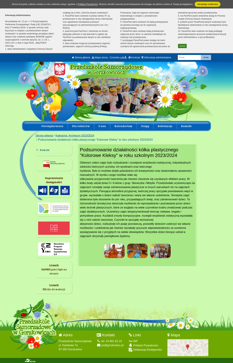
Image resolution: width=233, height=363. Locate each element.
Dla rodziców (81, 126)
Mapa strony (100, 57)
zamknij (182, 46)
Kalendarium (123, 126)
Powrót (44, 150)
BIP (133, 341)
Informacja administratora (156, 57)
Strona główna (81, 57)
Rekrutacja (165, 126)
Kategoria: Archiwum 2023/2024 (75, 135)
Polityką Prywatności (87, 4)
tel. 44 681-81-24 (109, 341)
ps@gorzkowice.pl (110, 345)
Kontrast (134, 57)
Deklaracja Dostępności (145, 350)
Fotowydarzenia (52, 126)
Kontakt (186, 126)
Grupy (145, 126)
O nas (102, 126)
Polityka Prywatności (143, 345)
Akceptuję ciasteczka (207, 4)
